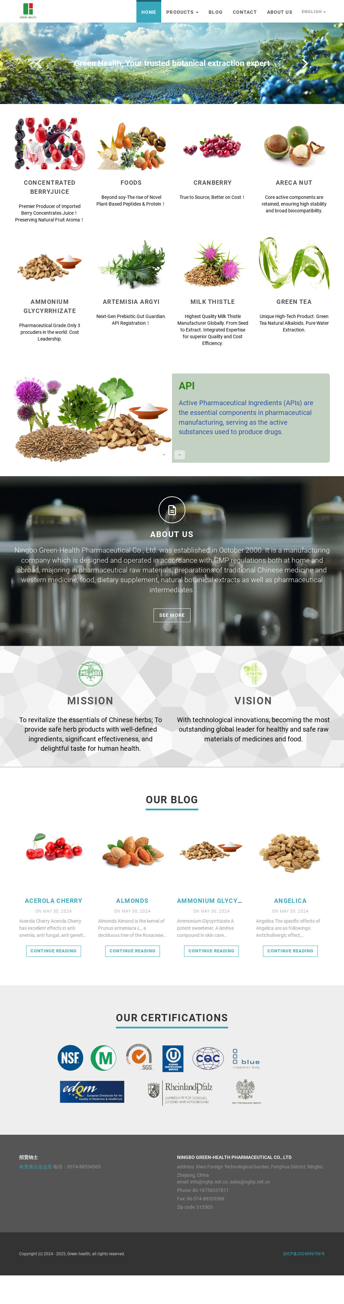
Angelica (290, 929)
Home (148, 12)
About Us (280, 12)
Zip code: (186, 1235)
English (314, 11)
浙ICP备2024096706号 (304, 1282)
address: (186, 1195)
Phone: (184, 1219)
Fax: (181, 1227)
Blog (215, 12)
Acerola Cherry (53, 929)
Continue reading (54, 979)
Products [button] (182, 12)
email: (183, 1210)
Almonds (132, 929)
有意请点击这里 (35, 1195)
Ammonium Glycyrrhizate (223, 929)
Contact (245, 12)
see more (172, 643)
